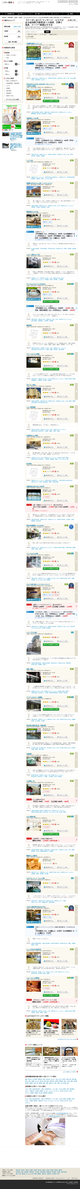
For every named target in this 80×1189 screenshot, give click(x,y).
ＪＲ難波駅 (60, 279)
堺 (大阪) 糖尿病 (43, 248)
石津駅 (32, 749)
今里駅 (54, 430)
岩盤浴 (36, 1092)
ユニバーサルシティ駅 (63, 459)
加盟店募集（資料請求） (38, 1178)
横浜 (17, 1173)
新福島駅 (33, 851)
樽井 (44, 1083)
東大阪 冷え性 (34, 971)
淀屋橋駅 (73, 719)
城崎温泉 (31, 1171)
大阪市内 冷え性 (34, 78)
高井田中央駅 (34, 973)
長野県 (52, 1170)
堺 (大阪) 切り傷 (51, 248)
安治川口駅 (38, 520)
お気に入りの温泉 (63, 1)
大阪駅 (37, 873)
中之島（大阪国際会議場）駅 (42, 851)
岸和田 (56, 1081)
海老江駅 (61, 692)
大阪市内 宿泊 (47, 112)
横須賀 (23, 1173)
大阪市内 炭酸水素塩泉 (36, 662)
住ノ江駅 (43, 79)
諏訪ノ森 (68, 1079)
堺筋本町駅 (68, 662)
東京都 (39, 1170)
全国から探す (17, 26)
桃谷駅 (47, 349)
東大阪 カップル (41, 971)
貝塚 (64, 1081)
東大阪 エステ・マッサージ (57, 775)
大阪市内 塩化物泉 (35, 401)
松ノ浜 (37, 1081)
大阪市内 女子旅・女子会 (58, 278)
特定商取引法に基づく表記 (62, 1182)
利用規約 (71, 1182)
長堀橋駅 (51, 320)
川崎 (20, 1173)
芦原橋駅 (43, 155)
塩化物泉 (45, 1092)
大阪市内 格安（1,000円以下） (51, 177)
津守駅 (71, 154)
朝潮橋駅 (33, 178)
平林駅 (32, 79)
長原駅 (50, 481)
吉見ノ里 (36, 1083)
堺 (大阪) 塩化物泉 (35, 248)
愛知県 (56, 1170)
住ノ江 (53, 1079)
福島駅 (73, 849)
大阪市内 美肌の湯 (35, 519)
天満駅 (45, 1012)
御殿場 (39, 1173)
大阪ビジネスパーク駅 (36, 902)
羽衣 (26, 1081)
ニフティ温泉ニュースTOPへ (69, 1071)
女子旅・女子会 (64, 1090)
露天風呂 (72, 1089)
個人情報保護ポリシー (50, 1182)
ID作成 (76, 4)
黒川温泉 (54, 1171)
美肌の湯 (50, 1092)
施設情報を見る (49, 57)
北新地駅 (33, 873)
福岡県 (60, 1170)
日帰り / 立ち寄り (11, 55)
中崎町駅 (33, 1012)
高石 (29, 1081)
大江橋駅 (43, 720)
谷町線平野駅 (55, 481)
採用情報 (76, 1182)
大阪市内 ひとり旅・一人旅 (63, 78)
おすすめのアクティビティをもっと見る (67, 1039)
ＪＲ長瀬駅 (50, 776)
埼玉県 (22, 1170)
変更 (19, 31)
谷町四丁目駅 (34, 664)
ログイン (71, 4)
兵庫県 (31, 1170)
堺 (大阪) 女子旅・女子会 (65, 747)
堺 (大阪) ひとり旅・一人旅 (53, 747)
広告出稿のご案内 (50, 1178)
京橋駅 (64, 900)
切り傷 (40, 1092)
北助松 (33, 1081)
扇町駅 (37, 1012)
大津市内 (54, 1173)
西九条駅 (65, 692)
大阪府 (43, 1170)
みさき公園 (63, 1083)
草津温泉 (18, 1171)
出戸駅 (40, 481)
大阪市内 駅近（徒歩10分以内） (38, 349)
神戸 (58, 1173)
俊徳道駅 (60, 776)
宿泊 (68, 1089)
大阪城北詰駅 (45, 902)
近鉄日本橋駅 (34, 320)
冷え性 (70, 1090)
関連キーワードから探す (8, 1175)
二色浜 (68, 1081)
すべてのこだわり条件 (12, 99)
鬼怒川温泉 (64, 1171)
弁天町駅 (68, 519)
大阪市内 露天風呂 (71, 177)
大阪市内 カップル (43, 78)
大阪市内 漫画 (69, 547)
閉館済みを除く (53, 34)
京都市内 (49, 1173)
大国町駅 (33, 207)
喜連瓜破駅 (45, 481)
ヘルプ (68, 1178)
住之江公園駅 (73, 78)
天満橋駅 (40, 664)
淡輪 (58, 1083)
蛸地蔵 (61, 1081)
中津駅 (36, 944)
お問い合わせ (75, 1178)
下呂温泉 (37, 1171)
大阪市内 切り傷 (43, 401)
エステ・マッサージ (54, 1090)
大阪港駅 (38, 178)
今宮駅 (48, 207)
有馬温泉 (26, 1171)
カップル (46, 1090)
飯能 (35, 1173)
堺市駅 (65, 248)
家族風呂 (8, 93)
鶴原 (72, 1081)
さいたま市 (31, 1173)
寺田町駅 (55, 349)
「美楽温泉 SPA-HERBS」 (54, 1116)
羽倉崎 (31, 1083)
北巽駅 (58, 430)
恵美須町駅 (44, 113)
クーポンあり (43, 34)
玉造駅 (36, 548)
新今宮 (30, 1079)
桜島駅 (56, 459)
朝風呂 (32, 1092)
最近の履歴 (73, 1)
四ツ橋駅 (45, 380)
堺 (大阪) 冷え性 (59, 248)
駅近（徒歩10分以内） (35, 1089)
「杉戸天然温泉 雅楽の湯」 (62, 1113)
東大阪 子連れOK (35, 775)
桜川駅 (51, 279)
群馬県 (35, 1170)
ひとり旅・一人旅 (57, 1089)
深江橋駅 (40, 973)
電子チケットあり (32, 34)
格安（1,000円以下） (46, 1089)
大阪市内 (44, 1173)
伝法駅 (60, 812)
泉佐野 (27, 1083)
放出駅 (44, 973)
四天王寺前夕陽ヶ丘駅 (43, 402)
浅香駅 (32, 249)
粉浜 (44, 1079)
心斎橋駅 (49, 380)
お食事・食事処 (39, 1090)
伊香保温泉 (43, 1171)
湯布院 (58, 1171)
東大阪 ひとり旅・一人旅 (45, 775)
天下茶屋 (34, 1079)
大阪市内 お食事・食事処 (70, 378)
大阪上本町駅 (61, 349)
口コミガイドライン (60, 1178)
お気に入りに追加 (63, 57)
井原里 (75, 1081)
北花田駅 (69, 248)
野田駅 (46, 692)
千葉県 (27, 1170)
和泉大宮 (52, 1081)
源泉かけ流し (10, 95)
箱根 (22, 1171)
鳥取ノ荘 (51, 1083)
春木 (48, 1081)
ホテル (27, 1090)
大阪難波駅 (40, 320)
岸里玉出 (40, 1079)
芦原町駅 (38, 155)
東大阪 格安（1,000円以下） (37, 776)
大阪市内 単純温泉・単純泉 (37, 112)
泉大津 (41, 1081)
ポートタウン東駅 (48, 178)
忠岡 (45, 1081)
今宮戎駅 (49, 113)
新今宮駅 (39, 113)
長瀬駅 (45, 776)
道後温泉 (48, 1171)
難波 (26, 1079)
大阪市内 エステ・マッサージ (65, 112)
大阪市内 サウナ (62, 177)
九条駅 (72, 519)
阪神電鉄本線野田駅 (53, 692)
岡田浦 (40, 1083)
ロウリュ (27, 1092)
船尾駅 (36, 749)
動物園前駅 (33, 113)
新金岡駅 (74, 248)
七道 (56, 1079)
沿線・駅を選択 (12, 42)
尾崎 (47, 1083)
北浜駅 (44, 664)
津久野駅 (73, 747)
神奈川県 (18, 1170)
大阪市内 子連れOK (52, 78)
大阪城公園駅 (51, 902)
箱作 (55, 1083)
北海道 (47, 1170)
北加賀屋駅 (37, 79)
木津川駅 (33, 155)
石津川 (64, 1079)
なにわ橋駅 (37, 720)
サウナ (27, 1089)
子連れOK (31, 1090)
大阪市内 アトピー (35, 872)
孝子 (68, 1083)
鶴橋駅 (51, 349)
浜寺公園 (74, 1079)
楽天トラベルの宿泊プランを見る (51, 100)
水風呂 (64, 1089)
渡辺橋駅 (51, 851)
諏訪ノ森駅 (41, 749)
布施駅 (48, 973)
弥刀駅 (55, 776)
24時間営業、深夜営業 (12, 83)
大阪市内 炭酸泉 (34, 205)
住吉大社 (48, 1079)
